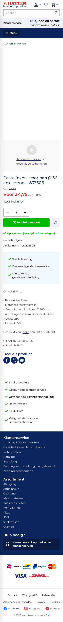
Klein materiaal (13, 498)
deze (26, 332)
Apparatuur (11, 488)
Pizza (6, 512)
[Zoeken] (25, 13)
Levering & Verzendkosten (21, 442)
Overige (8, 526)
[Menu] (11, 33)
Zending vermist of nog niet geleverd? (29, 466)
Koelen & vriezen (14, 503)
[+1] (25, 212)
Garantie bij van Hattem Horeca (24, 447)
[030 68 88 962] (47, 21)
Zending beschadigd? (18, 471)
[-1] (7, 212)
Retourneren (12, 452)
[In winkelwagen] (26, 222)
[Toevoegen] (55, 222)
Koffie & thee (12, 507)
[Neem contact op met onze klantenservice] (31, 544)
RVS (6, 517)
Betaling (9, 456)
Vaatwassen (11, 522)
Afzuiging (9, 484)
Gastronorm (11, 493)
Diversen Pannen (16, 43)
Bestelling (10, 461)
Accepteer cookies (28, 159)
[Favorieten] (46, 5)
